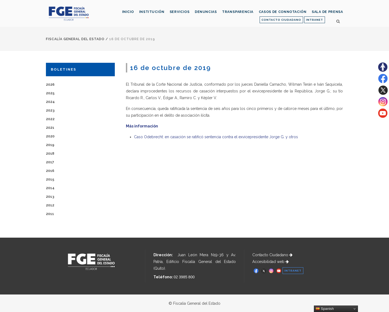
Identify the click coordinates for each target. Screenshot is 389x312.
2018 (50, 153)
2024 (50, 102)
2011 (50, 214)
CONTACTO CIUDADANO (281, 19)
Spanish (325, 309)
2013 (50, 197)
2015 (50, 179)
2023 (50, 110)
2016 (50, 171)
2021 (50, 128)
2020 (50, 136)
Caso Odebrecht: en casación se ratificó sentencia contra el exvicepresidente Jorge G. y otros (216, 137)
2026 (50, 84)
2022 (50, 119)
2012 (50, 205)
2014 (50, 188)
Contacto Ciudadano (272, 255)
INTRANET (314, 19)
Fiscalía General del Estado (75, 39)
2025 (50, 93)
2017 (50, 162)
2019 (50, 145)
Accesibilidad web (270, 261)
